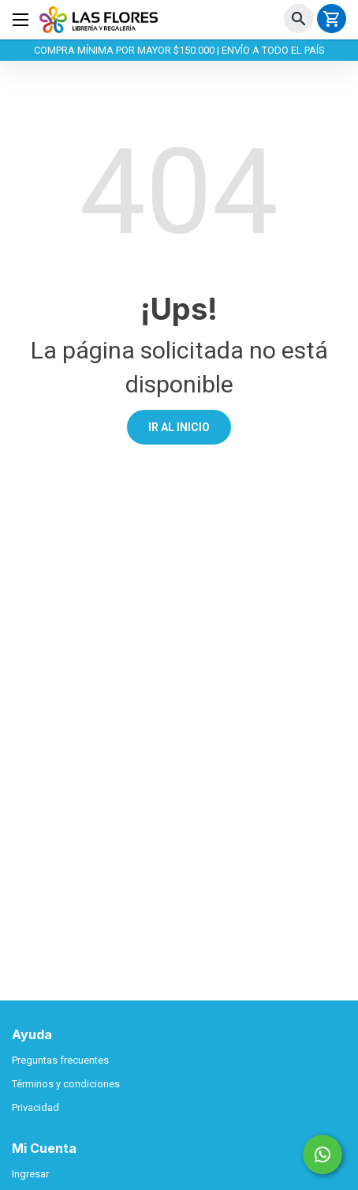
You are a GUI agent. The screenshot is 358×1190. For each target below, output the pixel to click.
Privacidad (35, 1107)
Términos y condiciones (66, 1084)
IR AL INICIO (179, 427)
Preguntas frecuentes (60, 1060)
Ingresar (30, 1174)
